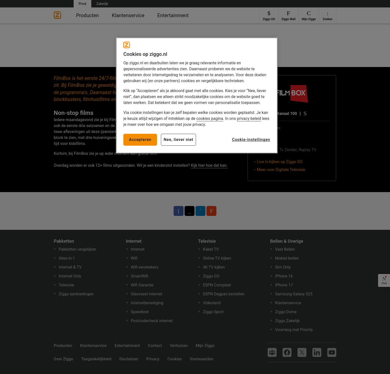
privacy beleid (249, 118)
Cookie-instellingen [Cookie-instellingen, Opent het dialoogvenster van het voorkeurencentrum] (251, 139)
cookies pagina (209, 118)
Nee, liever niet (178, 139)
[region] (197, 95)
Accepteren (140, 139)
